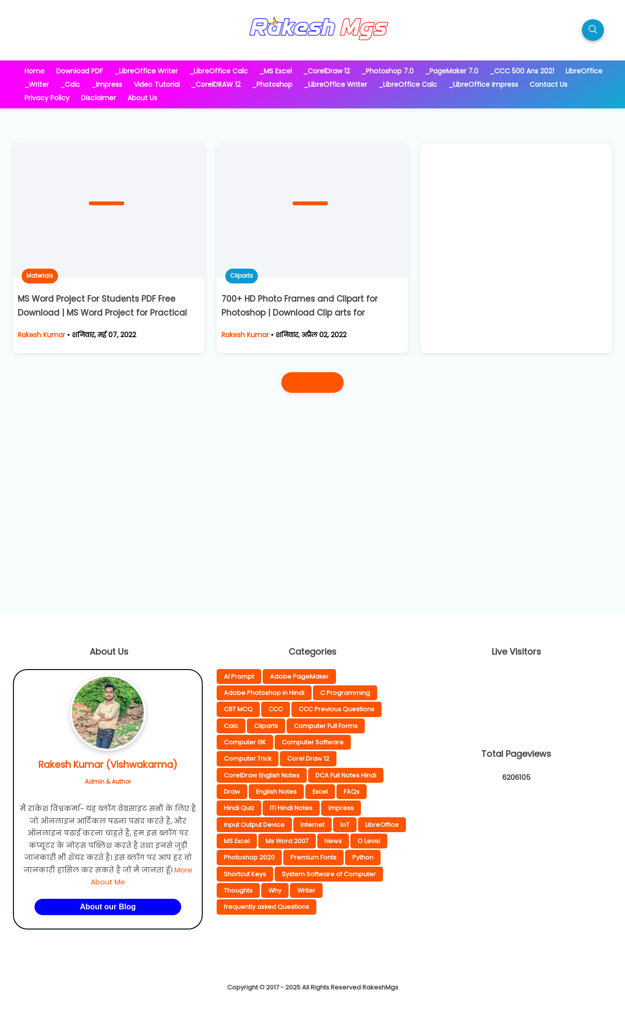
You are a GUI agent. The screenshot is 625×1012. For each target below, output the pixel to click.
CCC (275, 709)
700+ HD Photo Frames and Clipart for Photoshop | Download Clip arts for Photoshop (299, 312)
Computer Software (313, 742)
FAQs (351, 792)
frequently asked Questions (266, 907)
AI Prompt (239, 676)
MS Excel (237, 841)
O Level (369, 841)
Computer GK (245, 742)
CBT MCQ (238, 709)
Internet (312, 825)
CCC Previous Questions (336, 709)
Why (274, 890)
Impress (341, 808)
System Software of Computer (329, 874)
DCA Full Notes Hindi (345, 775)
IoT (344, 825)
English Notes (276, 792)
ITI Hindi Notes (291, 808)
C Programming (345, 693)
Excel (320, 792)
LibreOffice (382, 825)
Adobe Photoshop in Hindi (264, 693)
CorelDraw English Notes (262, 775)
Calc (231, 726)
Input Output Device (254, 825)
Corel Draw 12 (308, 758)
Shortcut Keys (245, 874)
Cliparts (241, 275)
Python (362, 857)
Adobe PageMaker (299, 676)
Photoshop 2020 (249, 857)
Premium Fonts (313, 857)
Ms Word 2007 (287, 841)
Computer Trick (247, 758)
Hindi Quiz (239, 808)
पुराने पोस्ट (312, 382)
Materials (39, 275)
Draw (232, 792)
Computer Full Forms (326, 726)
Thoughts (238, 890)
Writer (306, 890)
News (333, 841)
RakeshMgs (380, 987)
